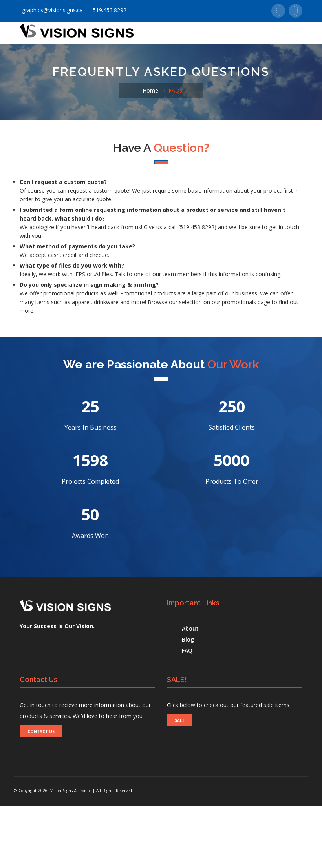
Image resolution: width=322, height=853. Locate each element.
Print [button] (105, 56)
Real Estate (92, 79)
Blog (188, 686)
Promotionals (183, 56)
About (190, 675)
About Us (69, 56)
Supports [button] (233, 56)
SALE (180, 767)
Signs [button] (137, 56)
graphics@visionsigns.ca (51, 10)
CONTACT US (41, 778)
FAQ (187, 697)
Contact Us (43, 79)
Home (34, 56)
